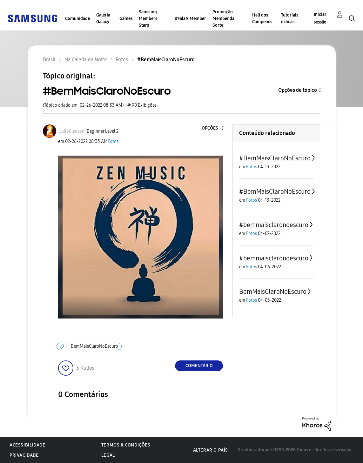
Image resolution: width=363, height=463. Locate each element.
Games (125, 18)
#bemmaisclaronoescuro (273, 225)
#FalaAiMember (190, 18)
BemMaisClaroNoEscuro (94, 346)
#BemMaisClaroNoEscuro (275, 158)
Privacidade (24, 455)
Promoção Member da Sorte (223, 18)
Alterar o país (210, 450)
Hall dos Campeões (262, 18)
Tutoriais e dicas (289, 18)
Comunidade (77, 18)
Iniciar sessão (320, 18)
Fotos (113, 141)
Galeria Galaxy (103, 18)
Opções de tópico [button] (297, 90)
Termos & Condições (126, 445)
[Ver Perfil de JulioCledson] (71, 131)
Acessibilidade (27, 445)
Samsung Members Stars (148, 18)
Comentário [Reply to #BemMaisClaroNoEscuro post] (199, 365)
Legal (108, 455)
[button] (212, 128)
